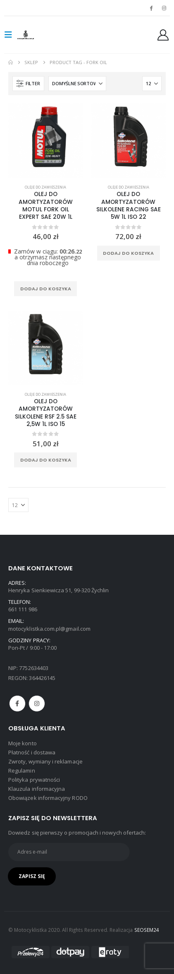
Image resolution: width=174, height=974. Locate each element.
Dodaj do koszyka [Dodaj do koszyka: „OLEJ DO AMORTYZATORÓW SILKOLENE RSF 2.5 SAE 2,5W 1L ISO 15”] (45, 460)
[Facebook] (151, 7)
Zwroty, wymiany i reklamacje (45, 761)
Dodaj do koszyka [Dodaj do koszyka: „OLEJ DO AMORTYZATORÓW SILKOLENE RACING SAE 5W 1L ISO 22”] (128, 253)
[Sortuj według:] (77, 83)
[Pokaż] (152, 83)
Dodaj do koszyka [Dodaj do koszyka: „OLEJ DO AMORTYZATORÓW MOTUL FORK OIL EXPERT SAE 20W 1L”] (45, 288)
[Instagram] (164, 7)
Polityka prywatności (34, 779)
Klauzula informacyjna (36, 788)
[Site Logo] (33, 34)
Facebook (17, 703)
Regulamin (21, 770)
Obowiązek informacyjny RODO (48, 798)
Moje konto (22, 743)
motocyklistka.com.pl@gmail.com (49, 628)
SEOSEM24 (147, 929)
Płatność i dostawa (31, 752)
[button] (10, 35)
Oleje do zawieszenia (45, 187)
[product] (45, 140)
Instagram (37, 703)
